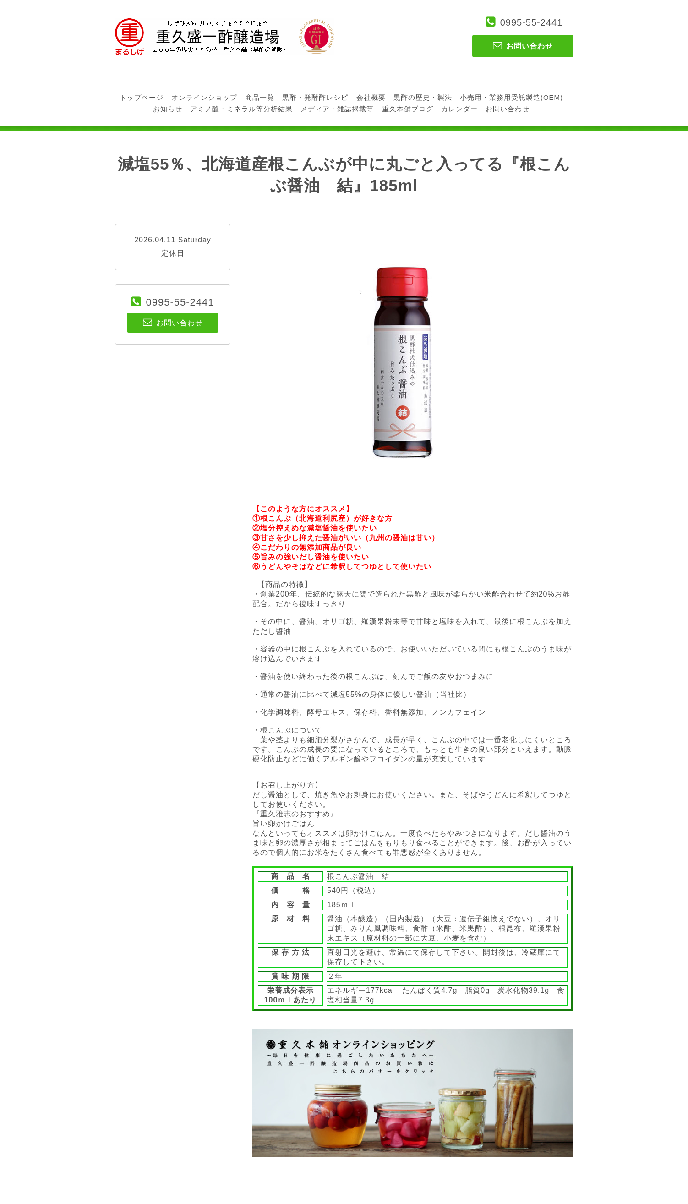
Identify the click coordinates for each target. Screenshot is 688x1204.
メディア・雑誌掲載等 (337, 109)
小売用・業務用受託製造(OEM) (511, 97)
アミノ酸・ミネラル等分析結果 (241, 109)
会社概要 (371, 97)
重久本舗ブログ (407, 109)
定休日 (173, 253)
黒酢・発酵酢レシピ (315, 97)
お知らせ (167, 109)
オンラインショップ (204, 97)
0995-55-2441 (531, 22)
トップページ (142, 97)
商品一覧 (259, 97)
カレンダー (459, 109)
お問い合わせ (508, 109)
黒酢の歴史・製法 (422, 97)
